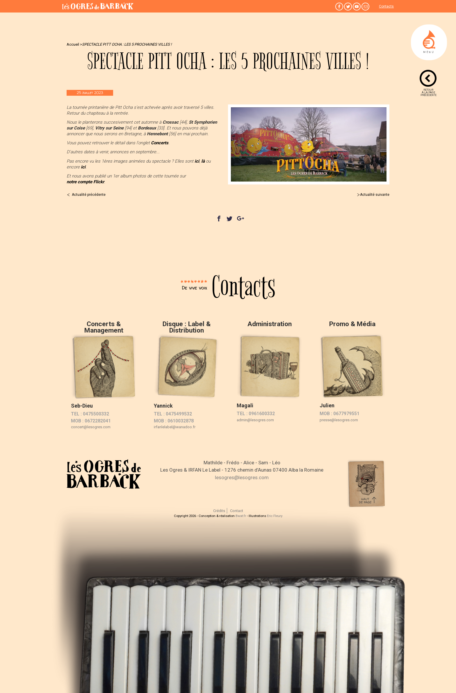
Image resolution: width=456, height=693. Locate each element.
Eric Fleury (274, 516)
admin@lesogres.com (255, 420)
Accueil (73, 44)
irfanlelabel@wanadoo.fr (174, 427)
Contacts (386, 6)
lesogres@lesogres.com (242, 477)
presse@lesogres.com (339, 420)
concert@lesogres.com (91, 427)
